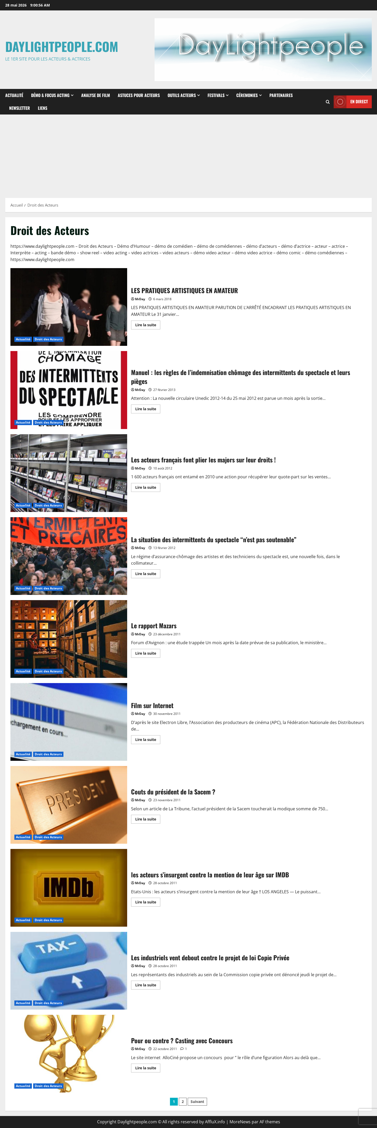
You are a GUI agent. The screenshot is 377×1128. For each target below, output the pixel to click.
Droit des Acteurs (48, 339)
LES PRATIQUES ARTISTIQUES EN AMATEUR (68, 307)
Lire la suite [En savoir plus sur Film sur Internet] (147, 740)
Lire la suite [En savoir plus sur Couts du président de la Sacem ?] (147, 820)
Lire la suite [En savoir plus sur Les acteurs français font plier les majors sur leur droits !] (147, 488)
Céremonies (247, 95)
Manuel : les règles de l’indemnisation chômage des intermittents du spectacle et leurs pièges (68, 390)
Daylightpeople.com (61, 46)
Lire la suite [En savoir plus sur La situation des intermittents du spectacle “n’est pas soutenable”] (147, 574)
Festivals (216, 95)
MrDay (140, 299)
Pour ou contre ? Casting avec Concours (68, 1054)
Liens (42, 108)
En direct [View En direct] (351, 101)
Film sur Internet (68, 722)
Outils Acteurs (182, 95)
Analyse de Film (95, 95)
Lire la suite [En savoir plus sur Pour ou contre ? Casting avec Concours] (147, 1068)
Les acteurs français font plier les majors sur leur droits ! (68, 473)
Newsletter (19, 108)
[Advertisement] (188, 153)
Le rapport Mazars (68, 639)
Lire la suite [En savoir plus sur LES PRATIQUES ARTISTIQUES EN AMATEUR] (147, 325)
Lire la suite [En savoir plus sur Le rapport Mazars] (147, 654)
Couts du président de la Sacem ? (68, 805)
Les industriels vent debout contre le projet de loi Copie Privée (68, 971)
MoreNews (240, 1122)
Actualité (14, 95)
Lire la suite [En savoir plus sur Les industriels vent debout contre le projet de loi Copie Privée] (147, 986)
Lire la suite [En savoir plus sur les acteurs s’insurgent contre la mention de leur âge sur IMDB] (147, 903)
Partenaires (281, 95)
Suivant (197, 1101)
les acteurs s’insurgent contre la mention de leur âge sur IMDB (68, 888)
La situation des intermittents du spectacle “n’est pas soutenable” (68, 556)
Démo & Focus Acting (50, 95)
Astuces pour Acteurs (139, 95)
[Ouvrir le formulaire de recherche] (328, 101)
